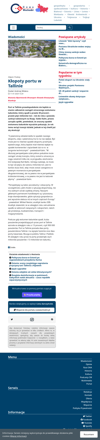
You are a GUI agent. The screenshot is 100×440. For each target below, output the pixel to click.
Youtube (88, 423)
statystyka (49, 97)
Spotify (89, 426)
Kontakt (88, 395)
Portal (89, 384)
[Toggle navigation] (13, 27)
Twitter (88, 416)
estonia (12, 97)
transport (32, 97)
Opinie (89, 364)
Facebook (87, 419)
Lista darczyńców (45, 303)
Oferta (89, 398)
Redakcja (88, 392)
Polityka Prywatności (82, 408)
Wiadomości (86, 361)
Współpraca (86, 401)
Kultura (88, 374)
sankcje (12, 100)
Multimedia (86, 380)
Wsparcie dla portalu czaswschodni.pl (32, 310)
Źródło (12, 247)
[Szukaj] (50, 27)
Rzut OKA (87, 367)
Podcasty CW (86, 377)
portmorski (21, 97)
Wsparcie (87, 405)
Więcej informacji (18, 436)
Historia (88, 370)
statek (40, 97)
